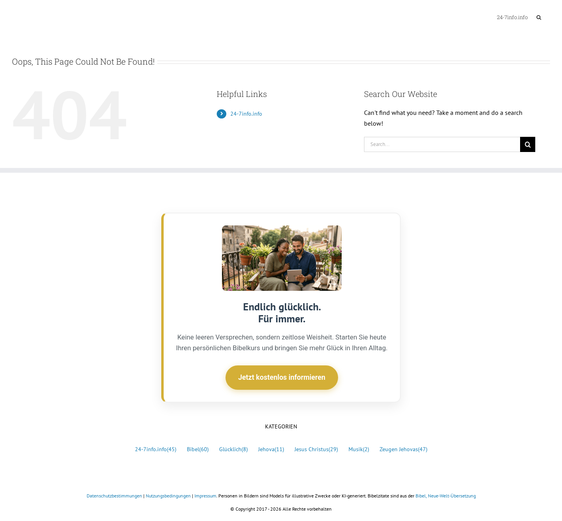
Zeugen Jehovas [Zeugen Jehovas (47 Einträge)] (403, 449)
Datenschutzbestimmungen (114, 496)
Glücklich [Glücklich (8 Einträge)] (233, 449)
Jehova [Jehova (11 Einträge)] (271, 449)
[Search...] (442, 144)
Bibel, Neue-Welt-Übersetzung (446, 496)
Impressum (205, 496)
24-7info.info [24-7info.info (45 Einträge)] (155, 449)
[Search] (527, 144)
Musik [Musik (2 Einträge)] (358, 449)
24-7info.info (246, 113)
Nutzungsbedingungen (168, 496)
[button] (538, 17)
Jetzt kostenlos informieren (281, 377)
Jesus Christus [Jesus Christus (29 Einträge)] (316, 449)
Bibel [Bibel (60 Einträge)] (198, 449)
